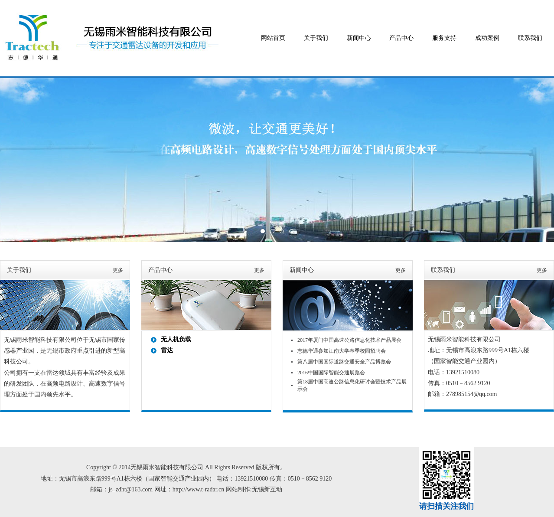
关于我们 (316, 38)
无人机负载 (176, 339)
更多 (118, 270)
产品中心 (401, 38)
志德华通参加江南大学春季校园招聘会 (341, 351)
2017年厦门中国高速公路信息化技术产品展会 (349, 340)
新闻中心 (359, 38)
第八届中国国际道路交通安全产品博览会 (344, 362)
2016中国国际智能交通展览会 (331, 373)
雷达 (167, 350)
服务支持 (444, 38)
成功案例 (487, 38)
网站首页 (273, 38)
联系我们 (530, 38)
